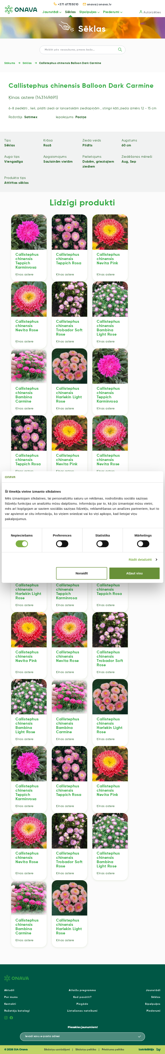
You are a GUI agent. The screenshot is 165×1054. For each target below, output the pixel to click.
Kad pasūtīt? (82, 997)
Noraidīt (82, 573)
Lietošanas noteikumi (82, 1011)
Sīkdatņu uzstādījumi (57, 1049)
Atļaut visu (134, 573)
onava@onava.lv (97, 4)
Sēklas (70, 12)
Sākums (9, 63)
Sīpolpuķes (87, 12)
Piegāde (82, 1004)
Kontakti (10, 1004)
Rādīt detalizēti (140, 559)
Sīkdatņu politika (85, 1049)
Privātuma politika (113, 1049)
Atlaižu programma (82, 990)
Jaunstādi (50, 12)
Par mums (11, 997)
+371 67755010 (66, 4)
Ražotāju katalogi (17, 1011)
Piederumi (111, 12)
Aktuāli (9, 990)
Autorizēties (150, 12)
